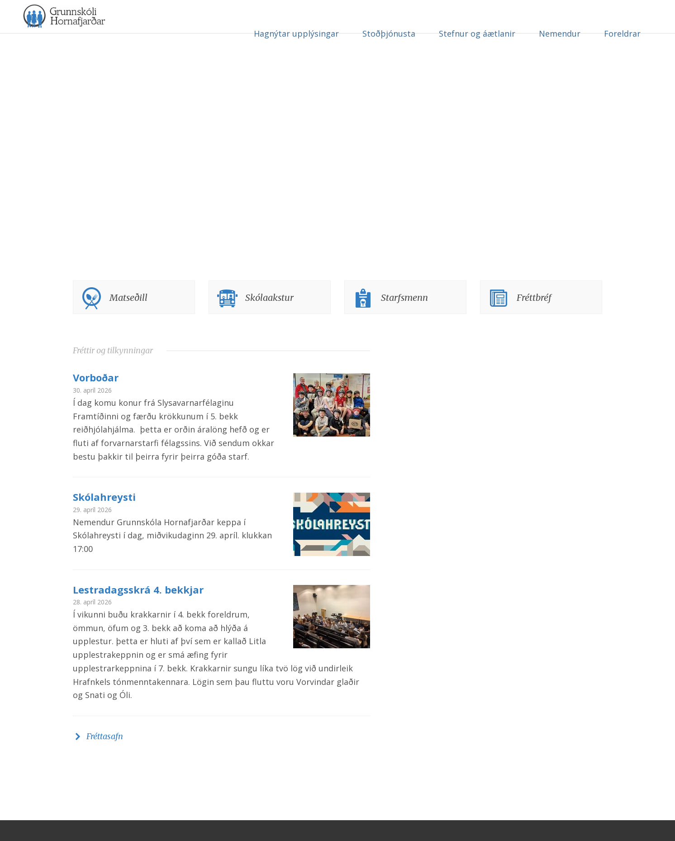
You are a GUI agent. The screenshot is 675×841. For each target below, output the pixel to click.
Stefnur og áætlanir (477, 33)
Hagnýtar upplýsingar (296, 33)
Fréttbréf (534, 318)
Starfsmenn (404, 318)
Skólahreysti (104, 517)
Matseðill (128, 318)
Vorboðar (96, 398)
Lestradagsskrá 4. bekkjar (138, 610)
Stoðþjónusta (388, 33)
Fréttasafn (104, 757)
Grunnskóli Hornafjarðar (110, 32)
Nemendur (559, 33)
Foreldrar (622, 33)
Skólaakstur (269, 318)
